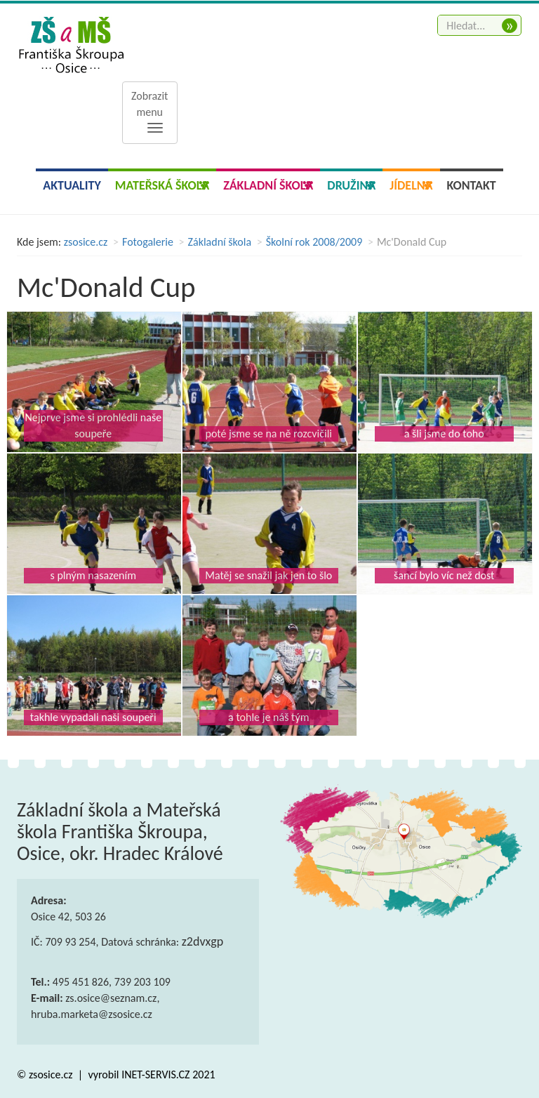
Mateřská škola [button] (162, 185)
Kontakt (471, 185)
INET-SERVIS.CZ (155, 1074)
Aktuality (72, 185)
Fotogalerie (147, 242)
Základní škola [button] (268, 185)
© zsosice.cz (46, 1074)
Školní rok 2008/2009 (314, 242)
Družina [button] (351, 185)
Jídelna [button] (411, 185)
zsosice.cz (86, 242)
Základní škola (220, 242)
